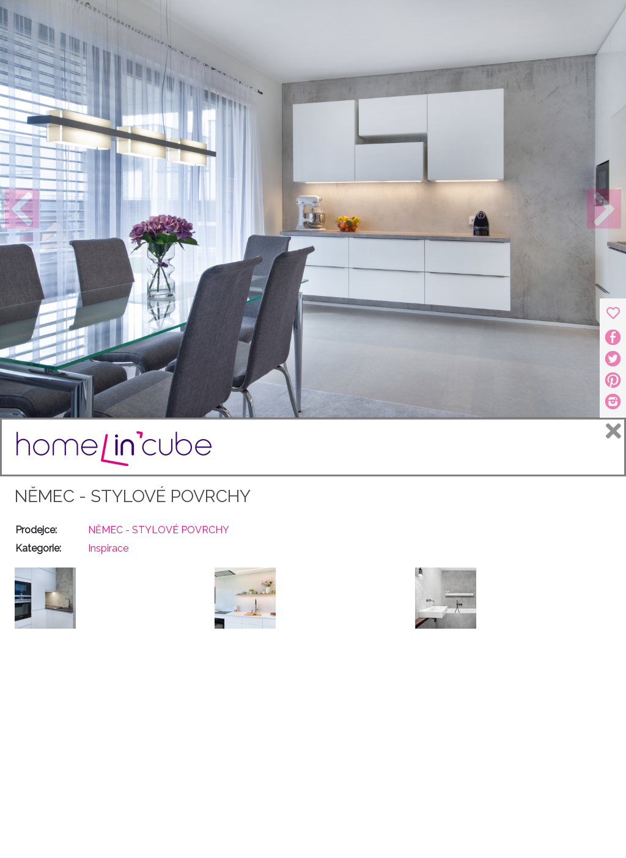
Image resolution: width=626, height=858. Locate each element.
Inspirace (108, 548)
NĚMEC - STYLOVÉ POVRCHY (133, 496)
